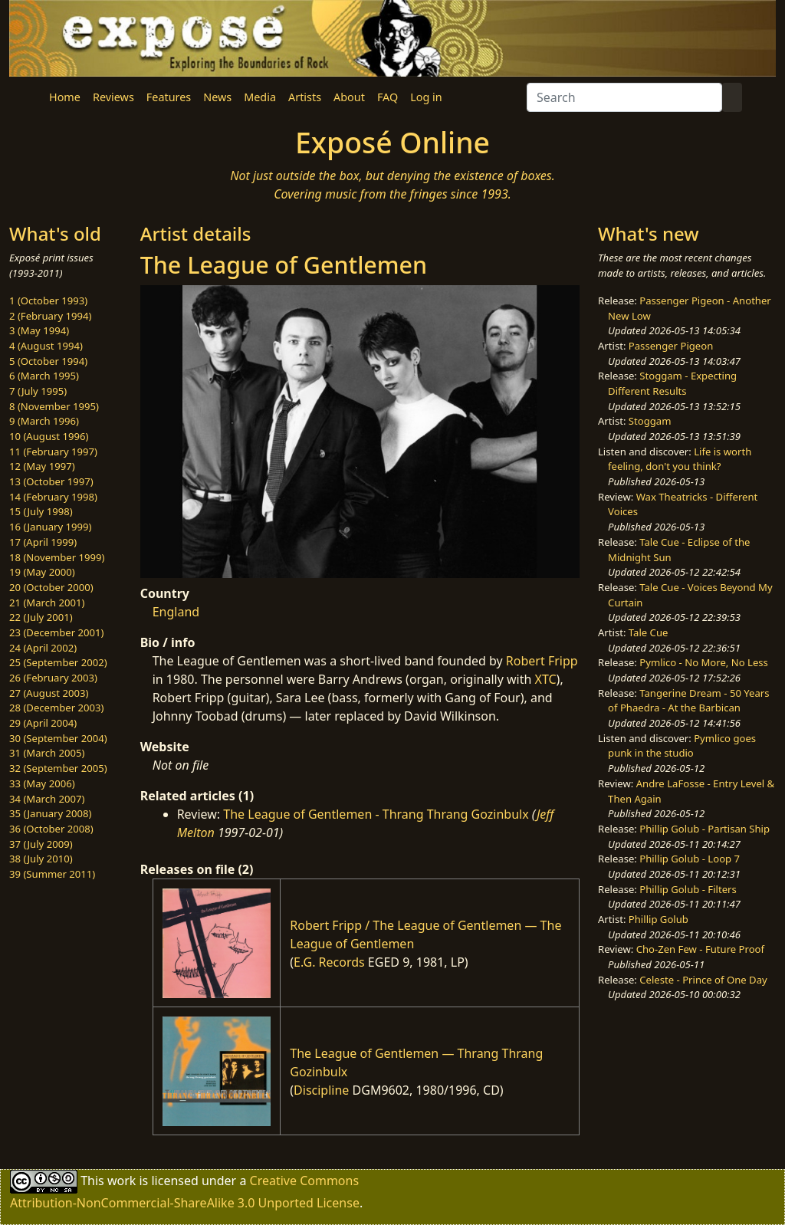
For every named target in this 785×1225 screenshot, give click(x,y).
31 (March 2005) (46, 753)
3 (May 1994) (39, 330)
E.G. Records (329, 962)
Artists (304, 97)
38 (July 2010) (41, 858)
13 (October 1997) (51, 481)
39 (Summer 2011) (52, 874)
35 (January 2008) (50, 813)
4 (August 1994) (46, 346)
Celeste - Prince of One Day (703, 980)
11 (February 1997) (53, 451)
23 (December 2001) (56, 632)
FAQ (387, 97)
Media (260, 97)
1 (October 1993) (48, 300)
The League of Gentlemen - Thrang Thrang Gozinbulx (375, 814)
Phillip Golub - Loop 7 (689, 858)
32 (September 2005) (58, 768)
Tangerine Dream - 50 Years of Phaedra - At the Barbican (688, 700)
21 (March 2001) (46, 602)
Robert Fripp (542, 660)
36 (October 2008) (51, 829)
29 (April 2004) (43, 723)
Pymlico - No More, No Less (703, 662)
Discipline (321, 1090)
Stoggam (650, 421)
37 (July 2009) (41, 844)
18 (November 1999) (57, 557)
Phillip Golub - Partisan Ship (704, 829)
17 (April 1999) (43, 542)
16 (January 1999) (50, 527)
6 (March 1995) (44, 376)
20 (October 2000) (51, 587)
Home (64, 97)
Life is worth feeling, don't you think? (679, 459)
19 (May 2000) (42, 572)
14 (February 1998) (53, 497)
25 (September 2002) (58, 662)
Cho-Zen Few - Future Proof (700, 949)
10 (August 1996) (48, 436)
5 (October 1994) (48, 361)
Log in (426, 97)
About (349, 97)
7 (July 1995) (38, 391)
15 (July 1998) (41, 511)
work (121, 1180)
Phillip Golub (658, 919)
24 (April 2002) (43, 648)
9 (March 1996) (44, 421)
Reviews (113, 97)
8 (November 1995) (54, 406)
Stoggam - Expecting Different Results (672, 383)
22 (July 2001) (41, 617)
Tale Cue (648, 632)
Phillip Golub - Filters (687, 889)
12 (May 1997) (42, 466)
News (217, 97)
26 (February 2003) (53, 678)
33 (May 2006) (42, 783)
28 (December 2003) (56, 707)
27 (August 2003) (48, 693)
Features (168, 97)
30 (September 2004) (58, 738)
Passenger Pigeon (671, 346)
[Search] (624, 97)
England (176, 611)
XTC (546, 679)
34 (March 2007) (46, 799)
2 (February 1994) (50, 316)
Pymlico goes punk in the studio (682, 745)
